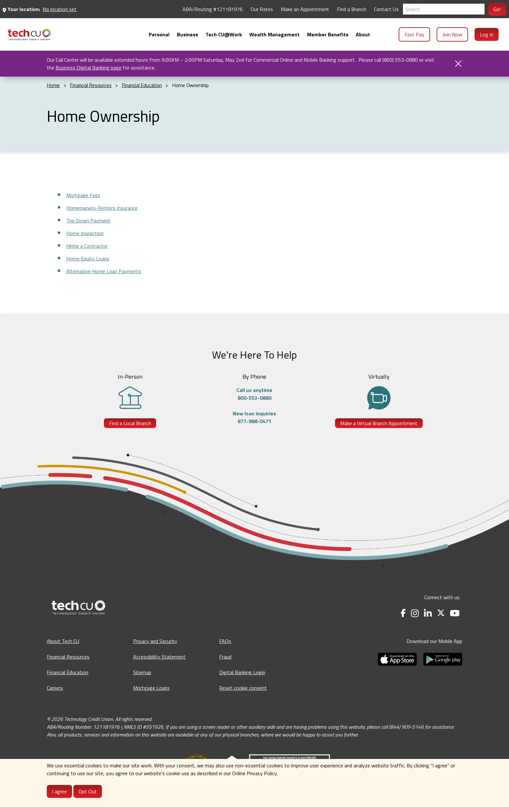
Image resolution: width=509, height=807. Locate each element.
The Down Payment (88, 220)
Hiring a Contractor (87, 246)
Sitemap (142, 672)
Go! (497, 9)
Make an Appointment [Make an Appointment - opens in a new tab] (305, 9)
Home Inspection (85, 233)
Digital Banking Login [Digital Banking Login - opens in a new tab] (242, 672)
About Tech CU (63, 641)
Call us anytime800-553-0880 (254, 394)
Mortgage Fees (83, 195)
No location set (60, 9)
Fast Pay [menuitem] (414, 34)
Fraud (225, 657)
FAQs (225, 641)
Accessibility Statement (159, 657)
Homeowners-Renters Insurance (102, 208)
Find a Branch (351, 9)
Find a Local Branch (130, 423)
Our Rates (262, 9)
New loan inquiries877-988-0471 (254, 417)
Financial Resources (68, 657)
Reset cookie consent (243, 688)
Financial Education (67, 672)
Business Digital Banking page (88, 67)
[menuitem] (29, 34)
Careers (55, 688)
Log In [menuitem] (486, 34)
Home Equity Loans (87, 258)
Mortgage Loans (151, 688)
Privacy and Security (155, 641)
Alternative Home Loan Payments (103, 271)
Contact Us (386, 9)
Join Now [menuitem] (452, 34)
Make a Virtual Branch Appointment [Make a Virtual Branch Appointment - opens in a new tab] (378, 423)
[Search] (444, 9)
